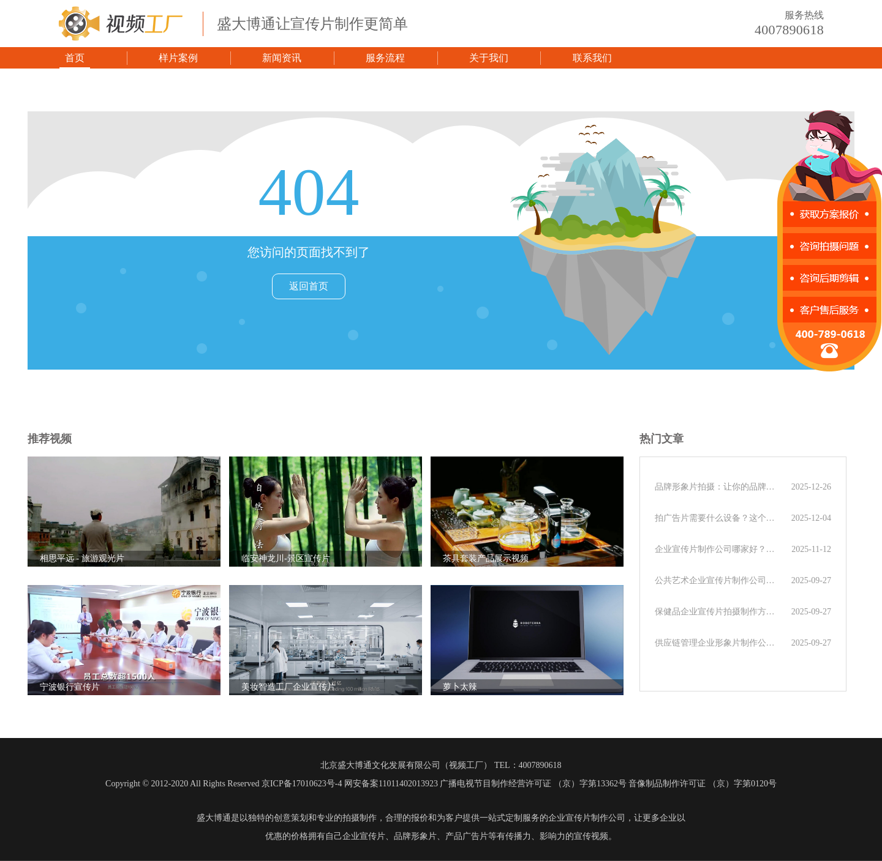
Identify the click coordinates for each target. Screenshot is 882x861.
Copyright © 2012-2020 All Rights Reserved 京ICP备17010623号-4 (223, 783)
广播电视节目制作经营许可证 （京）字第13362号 (533, 783)
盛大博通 (214, 817)
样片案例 (178, 58)
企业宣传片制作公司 (586, 817)
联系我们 (592, 58)
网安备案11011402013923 (391, 783)
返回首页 (308, 286)
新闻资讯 (281, 58)
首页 (75, 58)
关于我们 (488, 58)
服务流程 (385, 58)
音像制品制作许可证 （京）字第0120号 (702, 783)
